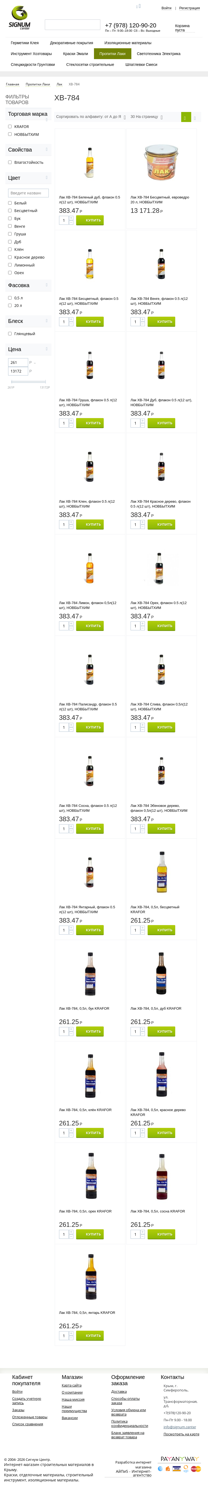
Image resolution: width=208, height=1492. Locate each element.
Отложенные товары (29, 1416)
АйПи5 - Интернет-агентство (133, 1473)
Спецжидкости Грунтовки (33, 64)
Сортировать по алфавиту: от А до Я (91, 117)
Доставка (119, 1391)
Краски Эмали (75, 54)
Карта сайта (72, 1385)
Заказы (18, 1409)
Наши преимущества (74, 1408)
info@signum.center (180, 1426)
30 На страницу (146, 117)
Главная (12, 84)
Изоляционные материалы (128, 43)
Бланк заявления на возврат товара (127, 1434)
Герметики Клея (25, 43)
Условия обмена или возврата (128, 1412)
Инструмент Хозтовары (31, 54)
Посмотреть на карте (181, 1434)
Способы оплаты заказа (125, 1400)
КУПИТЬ (93, 220)
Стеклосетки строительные (90, 64)
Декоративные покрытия (71, 43)
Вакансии (70, 1417)
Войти (166, 8)
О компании (72, 1392)
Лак (59, 84)
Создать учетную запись (26, 1400)
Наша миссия (73, 1399)
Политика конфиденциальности (129, 1423)
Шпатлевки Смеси (141, 64)
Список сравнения (27, 1424)
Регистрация (189, 8)
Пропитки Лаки (112, 54)
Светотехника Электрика (158, 54)
